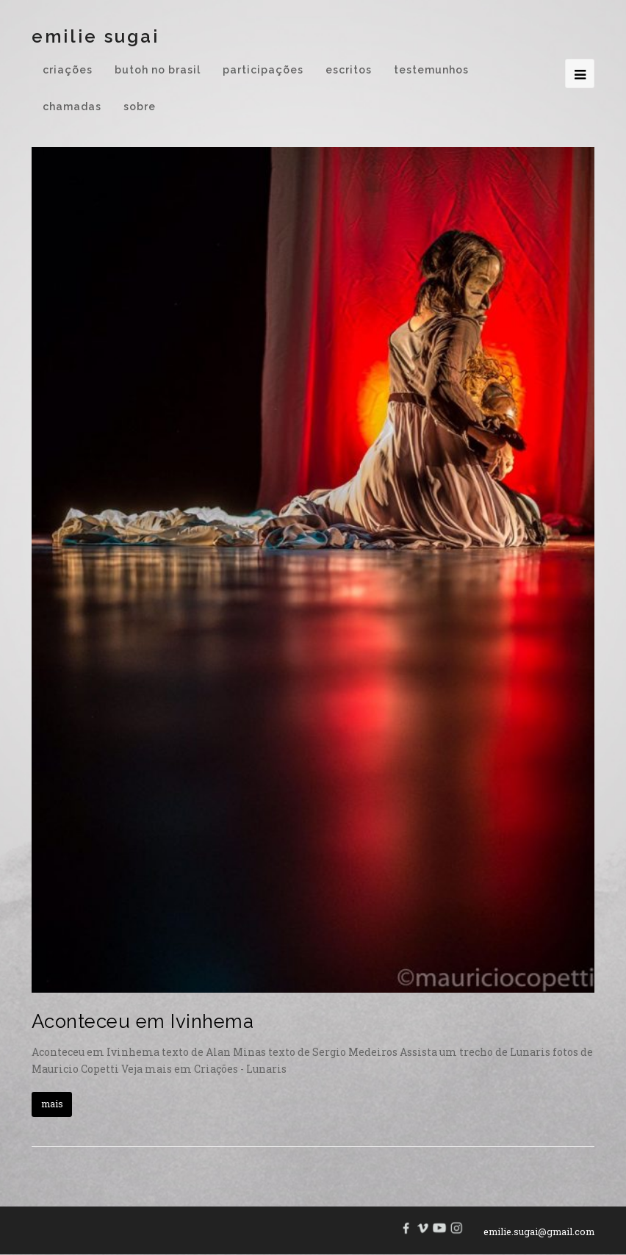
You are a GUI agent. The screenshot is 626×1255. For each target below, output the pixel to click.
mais (52, 1103)
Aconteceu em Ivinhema (143, 1021)
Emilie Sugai (95, 36)
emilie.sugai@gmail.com (538, 1231)
